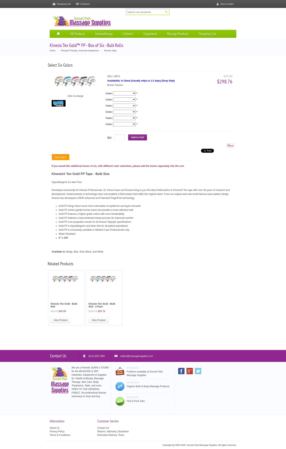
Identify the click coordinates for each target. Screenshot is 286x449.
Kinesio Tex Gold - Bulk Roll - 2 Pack (102, 305)
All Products (77, 33)
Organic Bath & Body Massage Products (148, 386)
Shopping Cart (207, 33)
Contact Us (103, 428)
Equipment (150, 33)
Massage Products (178, 33)
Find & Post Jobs (136, 401)
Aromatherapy (104, 33)
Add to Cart (137, 137)
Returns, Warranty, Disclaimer (113, 431)
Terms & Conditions (60, 435)
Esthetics (128, 33)
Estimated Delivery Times (110, 435)
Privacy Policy (57, 431)
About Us (54, 428)
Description (61, 157)
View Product (61, 320)
